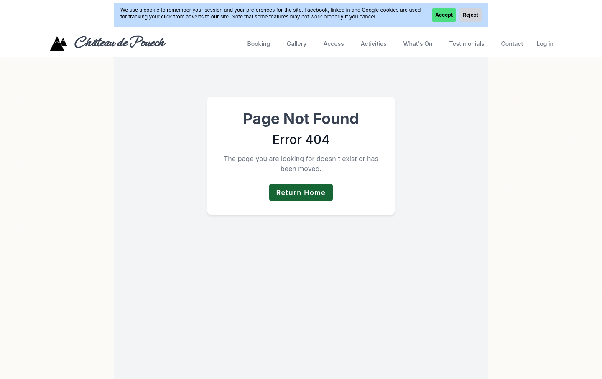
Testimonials (467, 43)
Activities (374, 43)
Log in (545, 43)
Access (333, 43)
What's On (418, 43)
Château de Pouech (118, 42)
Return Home (301, 192)
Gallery (296, 43)
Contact (512, 43)
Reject (470, 15)
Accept (444, 15)
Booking (258, 43)
